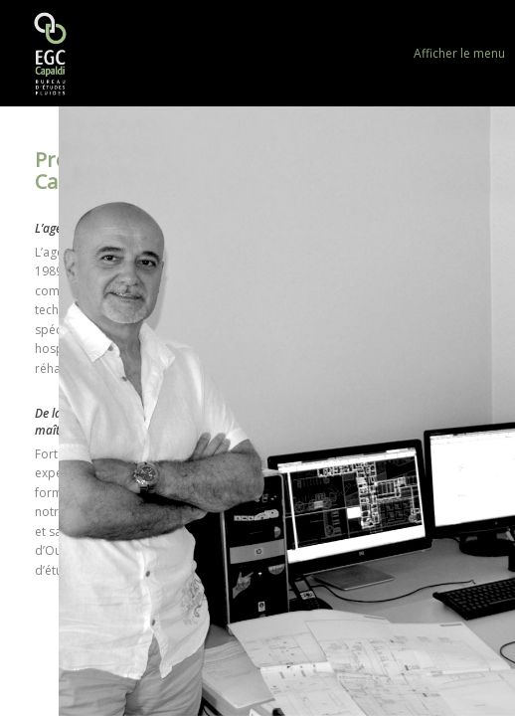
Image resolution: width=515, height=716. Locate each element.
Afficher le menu (459, 53)
